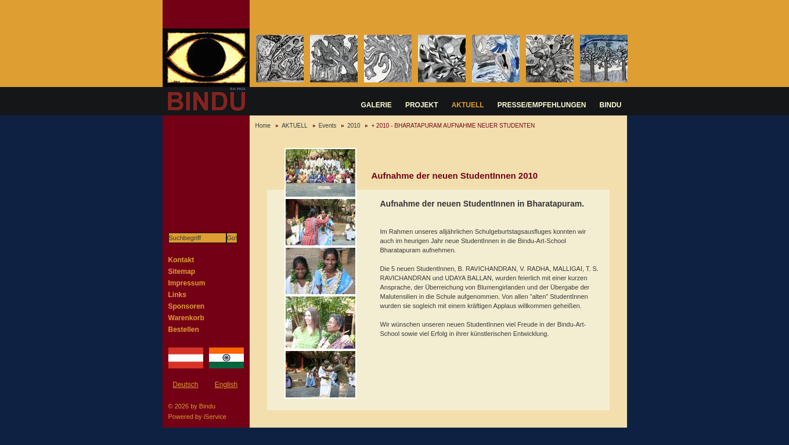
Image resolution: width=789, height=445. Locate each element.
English (226, 385)
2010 (353, 125)
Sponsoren (186, 306)
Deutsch (185, 385)
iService (215, 416)
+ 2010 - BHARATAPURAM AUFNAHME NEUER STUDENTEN (453, 125)
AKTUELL (468, 105)
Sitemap (182, 271)
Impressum (187, 283)
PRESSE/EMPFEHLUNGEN (542, 105)
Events (328, 125)
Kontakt (181, 260)
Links (177, 295)
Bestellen (183, 329)
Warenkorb (186, 318)
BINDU (611, 105)
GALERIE (376, 105)
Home (263, 125)
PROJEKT (421, 105)
